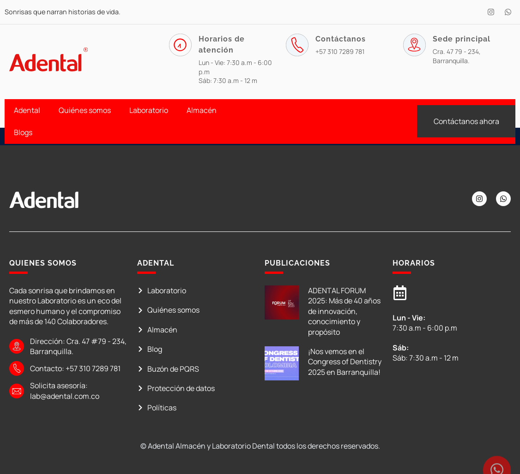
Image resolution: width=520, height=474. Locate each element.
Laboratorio (148, 110)
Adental (27, 110)
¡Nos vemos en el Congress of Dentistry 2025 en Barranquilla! (344, 361)
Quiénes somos (85, 110)
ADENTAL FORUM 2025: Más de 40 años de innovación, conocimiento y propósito (344, 311)
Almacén (202, 110)
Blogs (23, 132)
